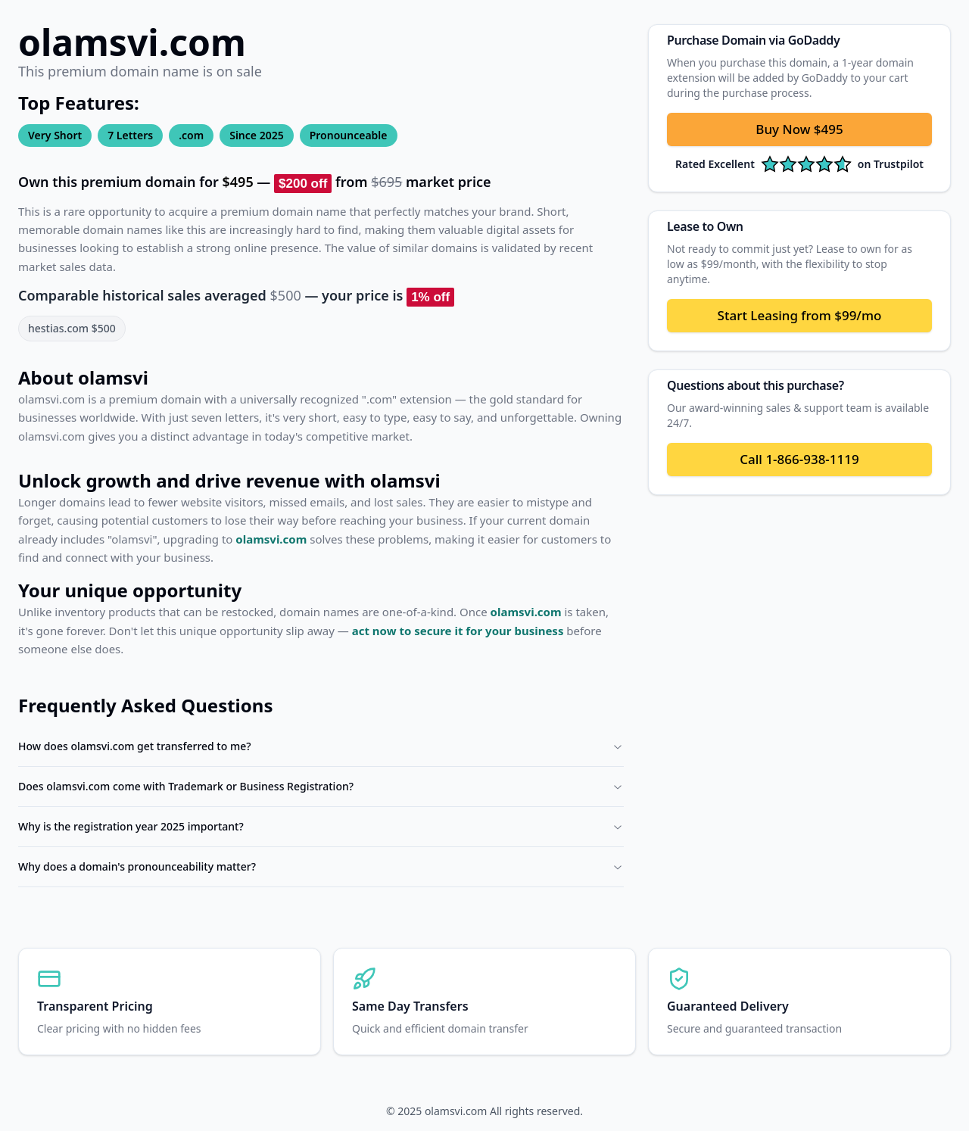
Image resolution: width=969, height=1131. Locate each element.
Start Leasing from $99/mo (800, 315)
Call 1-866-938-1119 (799, 459)
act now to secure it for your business (458, 630)
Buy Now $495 (799, 129)
